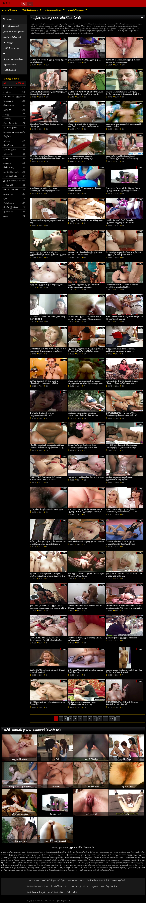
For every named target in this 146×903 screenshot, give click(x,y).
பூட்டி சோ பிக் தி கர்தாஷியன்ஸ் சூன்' (46, 509)
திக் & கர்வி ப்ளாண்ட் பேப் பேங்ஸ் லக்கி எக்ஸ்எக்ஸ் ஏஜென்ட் (124, 574)
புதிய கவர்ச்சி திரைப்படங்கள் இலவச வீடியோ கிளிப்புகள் (13, 31)
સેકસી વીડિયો (56, 886)
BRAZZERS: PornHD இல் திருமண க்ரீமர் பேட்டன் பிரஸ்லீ (122, 703)
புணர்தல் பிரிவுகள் (53, 10)
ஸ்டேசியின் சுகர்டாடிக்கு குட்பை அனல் (86, 541)
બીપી (68, 892)
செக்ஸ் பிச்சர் (33, 880)
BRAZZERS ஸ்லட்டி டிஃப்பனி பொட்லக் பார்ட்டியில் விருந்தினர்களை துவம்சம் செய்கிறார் (47, 640)
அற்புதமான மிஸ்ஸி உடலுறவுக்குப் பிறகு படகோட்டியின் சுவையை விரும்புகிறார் (122, 383)
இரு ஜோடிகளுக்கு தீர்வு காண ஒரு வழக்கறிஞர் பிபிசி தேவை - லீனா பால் (47, 157)
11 (105, 718)
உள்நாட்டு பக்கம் (9, 10)
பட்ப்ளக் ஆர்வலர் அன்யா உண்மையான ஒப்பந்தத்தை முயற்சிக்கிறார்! (80, 158)
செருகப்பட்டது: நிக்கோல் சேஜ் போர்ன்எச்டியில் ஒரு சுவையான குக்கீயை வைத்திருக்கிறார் (82, 447)
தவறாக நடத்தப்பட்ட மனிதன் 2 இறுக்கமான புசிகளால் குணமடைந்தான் (48, 253)
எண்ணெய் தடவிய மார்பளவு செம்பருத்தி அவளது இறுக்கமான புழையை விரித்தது (45, 190)
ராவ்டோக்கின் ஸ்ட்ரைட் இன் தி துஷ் (84, 60)
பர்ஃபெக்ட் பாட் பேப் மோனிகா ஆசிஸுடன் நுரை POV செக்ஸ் (120, 221)
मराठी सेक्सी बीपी (55, 892)
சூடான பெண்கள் (76, 10)
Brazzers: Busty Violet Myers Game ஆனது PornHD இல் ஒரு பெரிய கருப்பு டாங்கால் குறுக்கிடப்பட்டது (124, 190)
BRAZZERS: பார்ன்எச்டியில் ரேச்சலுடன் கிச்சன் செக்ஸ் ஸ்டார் (48, 93)
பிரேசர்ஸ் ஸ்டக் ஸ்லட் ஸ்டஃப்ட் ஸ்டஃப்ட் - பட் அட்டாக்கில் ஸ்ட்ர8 (83, 125)
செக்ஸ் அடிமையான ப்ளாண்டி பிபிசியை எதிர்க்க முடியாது (82, 703)
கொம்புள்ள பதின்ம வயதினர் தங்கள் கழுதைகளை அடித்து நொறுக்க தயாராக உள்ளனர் (86, 383)
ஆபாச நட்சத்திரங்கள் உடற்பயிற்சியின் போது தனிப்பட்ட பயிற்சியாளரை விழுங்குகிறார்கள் (85, 351)
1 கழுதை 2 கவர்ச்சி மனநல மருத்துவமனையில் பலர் (42, 414)
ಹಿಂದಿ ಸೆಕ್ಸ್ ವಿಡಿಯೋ (109, 886)
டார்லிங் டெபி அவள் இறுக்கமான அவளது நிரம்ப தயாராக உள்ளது (121, 446)
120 (111, 718)
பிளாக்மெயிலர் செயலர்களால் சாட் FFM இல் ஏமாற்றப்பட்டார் (86, 607)
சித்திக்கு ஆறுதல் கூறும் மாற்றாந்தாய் (46, 284)
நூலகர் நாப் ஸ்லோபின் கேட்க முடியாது (86, 477)
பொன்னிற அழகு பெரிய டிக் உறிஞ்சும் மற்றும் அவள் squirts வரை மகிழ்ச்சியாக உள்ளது (123, 254)
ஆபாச (95, 886)
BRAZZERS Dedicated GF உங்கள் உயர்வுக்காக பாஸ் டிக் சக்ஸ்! (46, 478)
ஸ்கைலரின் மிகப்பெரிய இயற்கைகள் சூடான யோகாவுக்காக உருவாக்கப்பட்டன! (123, 62)
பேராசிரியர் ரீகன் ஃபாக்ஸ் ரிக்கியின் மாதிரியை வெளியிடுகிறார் (122, 285)
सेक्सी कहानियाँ (118, 880)
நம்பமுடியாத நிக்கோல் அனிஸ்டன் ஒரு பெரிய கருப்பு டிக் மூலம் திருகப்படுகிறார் (124, 672)
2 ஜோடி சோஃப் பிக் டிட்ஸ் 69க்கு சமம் (85, 220)
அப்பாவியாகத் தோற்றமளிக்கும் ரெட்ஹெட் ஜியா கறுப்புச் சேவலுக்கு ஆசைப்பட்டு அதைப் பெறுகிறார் (122, 158)
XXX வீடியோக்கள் (30, 10)
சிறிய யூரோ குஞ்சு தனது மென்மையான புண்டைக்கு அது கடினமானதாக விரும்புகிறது (48, 543)
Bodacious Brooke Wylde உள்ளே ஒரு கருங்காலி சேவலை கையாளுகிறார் (48, 350)
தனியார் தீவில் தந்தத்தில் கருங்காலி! (122, 638)
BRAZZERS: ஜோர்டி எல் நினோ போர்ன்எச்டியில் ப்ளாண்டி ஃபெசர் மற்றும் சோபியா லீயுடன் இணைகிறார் (123, 415)
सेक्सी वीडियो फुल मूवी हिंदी (53, 880)
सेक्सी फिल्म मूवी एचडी (36, 892)
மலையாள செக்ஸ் (76, 880)
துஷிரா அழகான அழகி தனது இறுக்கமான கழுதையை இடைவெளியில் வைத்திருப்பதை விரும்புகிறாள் (121, 481)
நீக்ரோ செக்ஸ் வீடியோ (37, 886)
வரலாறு (8, 19)
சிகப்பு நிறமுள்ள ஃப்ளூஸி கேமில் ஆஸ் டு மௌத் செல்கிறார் (86, 574)
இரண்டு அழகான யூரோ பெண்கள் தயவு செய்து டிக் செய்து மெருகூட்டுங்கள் (83, 286)
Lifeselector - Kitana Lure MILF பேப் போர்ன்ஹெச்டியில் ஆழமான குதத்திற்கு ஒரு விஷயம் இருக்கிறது (124, 608)
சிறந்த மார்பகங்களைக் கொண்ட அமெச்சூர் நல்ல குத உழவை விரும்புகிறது (120, 351)
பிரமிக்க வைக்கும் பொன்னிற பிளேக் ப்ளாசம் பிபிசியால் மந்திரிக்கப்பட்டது (47, 446)
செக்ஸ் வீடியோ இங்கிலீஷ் (77, 886)
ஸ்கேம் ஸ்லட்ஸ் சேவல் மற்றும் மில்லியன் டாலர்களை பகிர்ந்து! (44, 382)
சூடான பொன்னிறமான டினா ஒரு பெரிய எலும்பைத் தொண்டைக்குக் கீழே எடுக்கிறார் (124, 94)
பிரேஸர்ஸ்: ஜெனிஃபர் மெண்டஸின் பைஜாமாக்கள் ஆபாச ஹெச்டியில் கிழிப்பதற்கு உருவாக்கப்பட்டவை (84, 318)
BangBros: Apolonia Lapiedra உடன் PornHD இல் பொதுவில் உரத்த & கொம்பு (85, 94)
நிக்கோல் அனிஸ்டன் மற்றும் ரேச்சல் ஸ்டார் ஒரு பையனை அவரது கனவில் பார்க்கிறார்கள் (47, 608)
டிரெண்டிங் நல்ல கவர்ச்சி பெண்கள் (32, 729)
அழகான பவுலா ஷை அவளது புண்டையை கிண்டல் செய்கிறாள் (83, 414)
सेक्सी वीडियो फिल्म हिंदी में (98, 880)
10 (100, 718)
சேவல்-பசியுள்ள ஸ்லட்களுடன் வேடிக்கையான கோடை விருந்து (120, 542)
